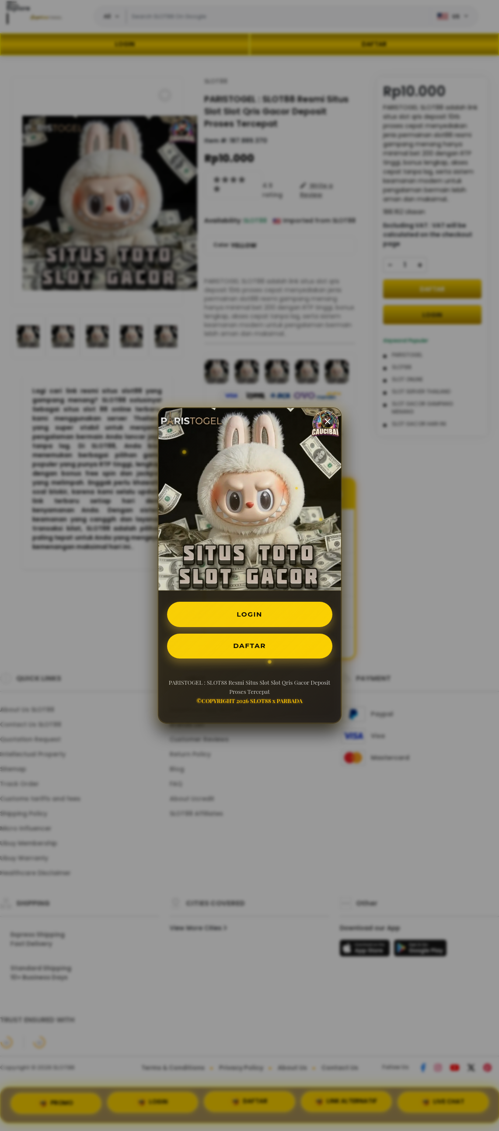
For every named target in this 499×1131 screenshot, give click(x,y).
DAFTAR (250, 646)
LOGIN (249, 614)
